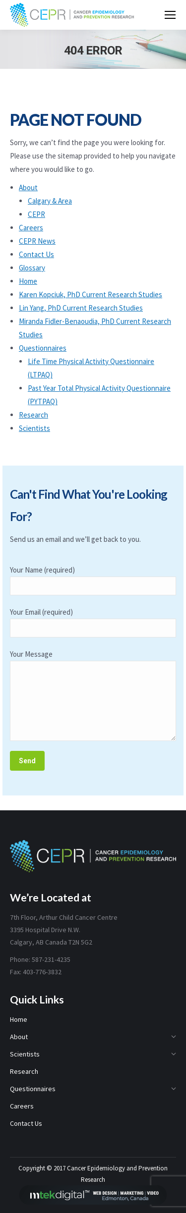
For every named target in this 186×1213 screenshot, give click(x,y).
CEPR (36, 214)
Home (28, 281)
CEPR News (37, 241)
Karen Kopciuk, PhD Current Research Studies (90, 294)
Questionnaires (42, 348)
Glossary (32, 267)
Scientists (34, 428)
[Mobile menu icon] (170, 15)
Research (33, 415)
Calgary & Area (50, 201)
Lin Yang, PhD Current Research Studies (81, 308)
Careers (31, 227)
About (28, 187)
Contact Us (36, 254)
